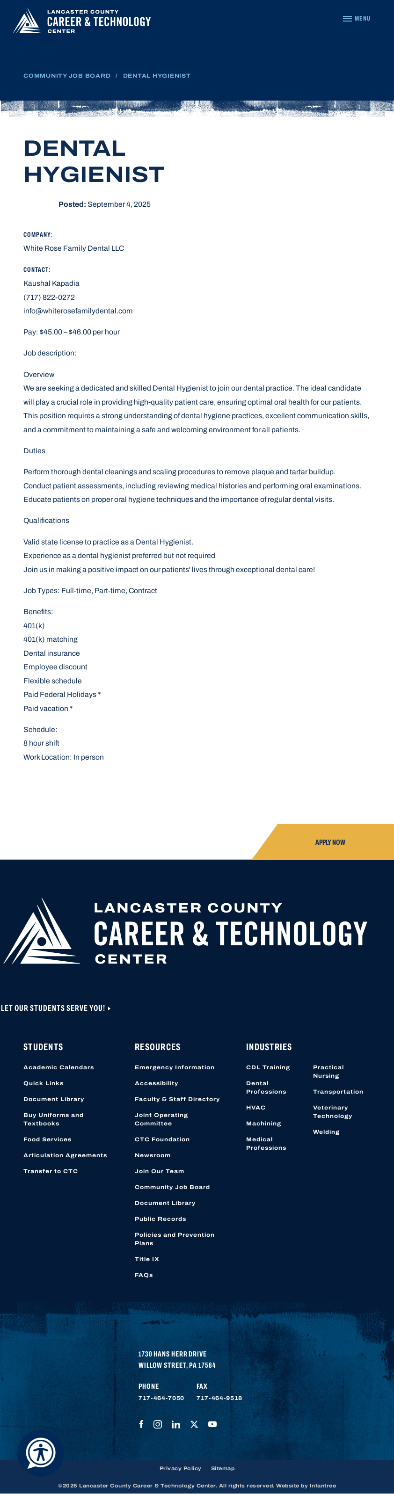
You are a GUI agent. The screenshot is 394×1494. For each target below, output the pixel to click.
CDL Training (268, 1067)
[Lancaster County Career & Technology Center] (82, 23)
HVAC (256, 1107)
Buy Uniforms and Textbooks (53, 1119)
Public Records (160, 1219)
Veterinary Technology (332, 1111)
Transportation (338, 1091)
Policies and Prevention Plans (175, 1239)
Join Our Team (159, 1171)
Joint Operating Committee (161, 1119)
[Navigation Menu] (356, 18)
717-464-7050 (161, 1398)
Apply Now (330, 842)
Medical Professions (266, 1143)
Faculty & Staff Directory (177, 1099)
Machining (263, 1123)
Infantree (323, 1485)
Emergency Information (175, 1067)
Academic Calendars (58, 1067)
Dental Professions (266, 1087)
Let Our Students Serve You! (54, 1008)
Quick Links (43, 1083)
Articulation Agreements (65, 1155)
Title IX (147, 1259)
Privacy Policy (181, 1468)
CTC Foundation (162, 1139)
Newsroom (153, 1155)
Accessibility (156, 1083)
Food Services (47, 1139)
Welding (326, 1132)
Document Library (53, 1099)
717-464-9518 (219, 1398)
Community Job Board (66, 76)
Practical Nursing (328, 1071)
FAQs (144, 1275)
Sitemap (223, 1468)
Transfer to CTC (50, 1171)
